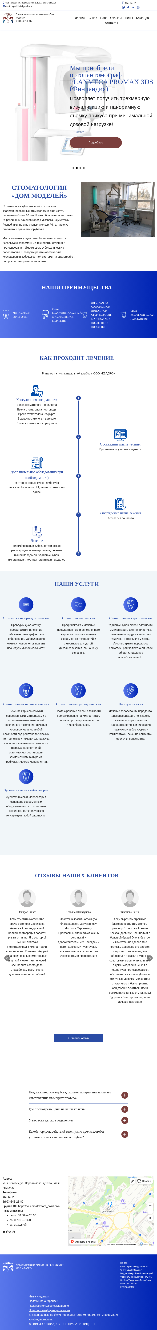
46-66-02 (129, 3)
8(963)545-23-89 (13, 1201)
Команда (142, 18)
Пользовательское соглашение (49, 1305)
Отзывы (116, 18)
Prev (7, 958)
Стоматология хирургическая (130, 618)
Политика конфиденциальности (49, 1310)
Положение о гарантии (43, 1301)
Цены (129, 18)
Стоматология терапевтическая (26, 704)
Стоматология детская (78, 618)
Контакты (111, 23)
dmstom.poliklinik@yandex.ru (18, 6)
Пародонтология (131, 704)
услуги (27, 238)
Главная (80, 18)
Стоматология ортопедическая (78, 704)
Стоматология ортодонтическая (26, 618)
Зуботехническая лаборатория (26, 790)
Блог (103, 18)
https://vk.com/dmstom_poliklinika (39, 1206)
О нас (93, 18)
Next (150, 958)
